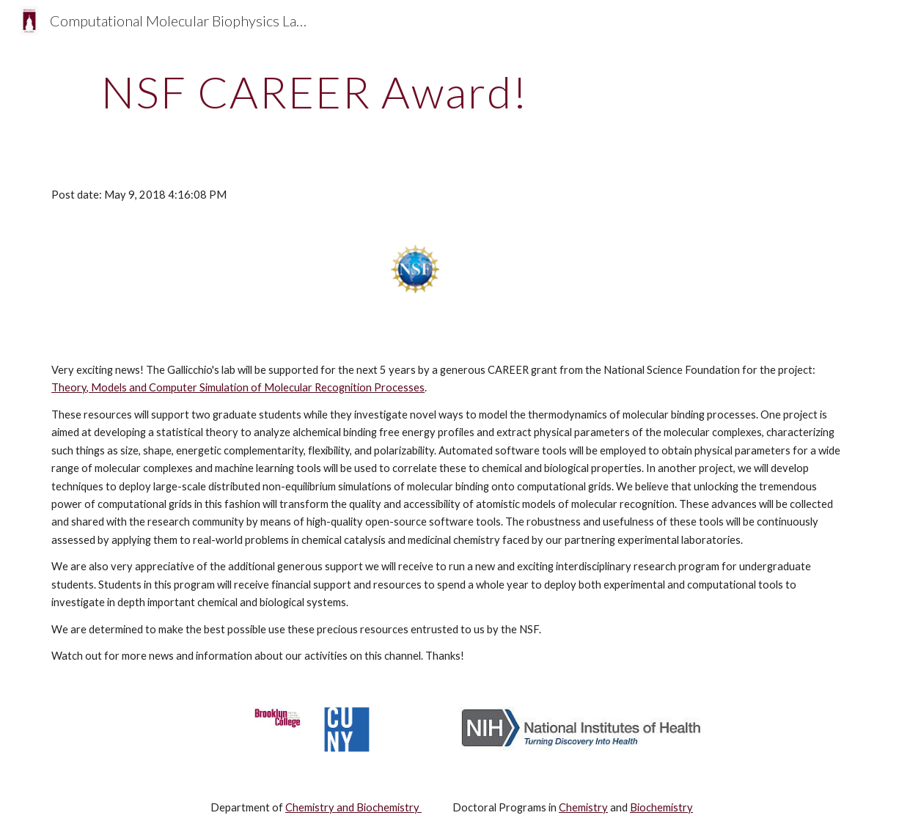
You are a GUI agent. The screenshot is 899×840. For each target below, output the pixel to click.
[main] (314, 92)
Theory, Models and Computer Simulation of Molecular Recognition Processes (238, 387)
